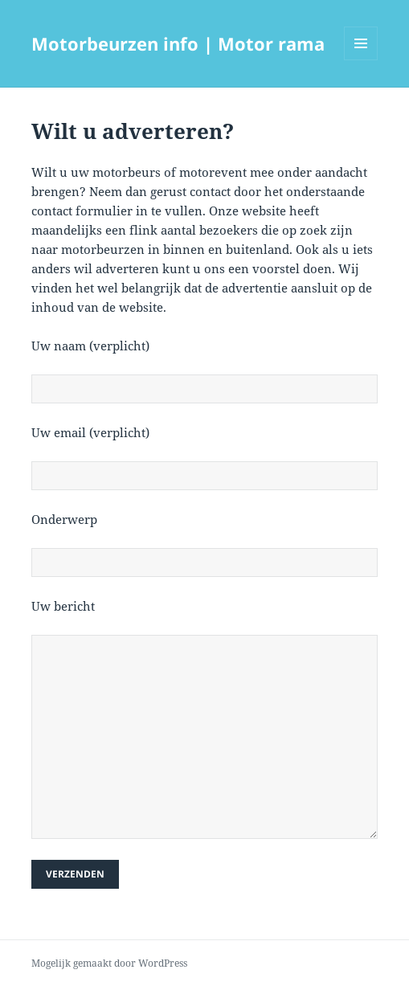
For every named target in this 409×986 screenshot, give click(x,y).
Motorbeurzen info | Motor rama (178, 43)
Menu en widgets (361, 59)
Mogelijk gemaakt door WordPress (109, 963)
